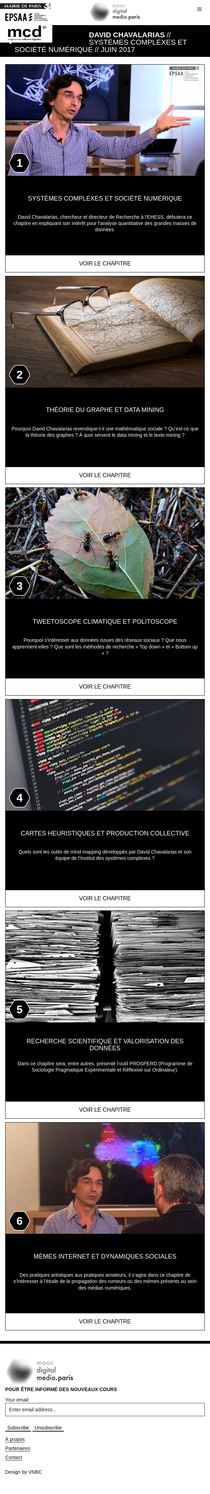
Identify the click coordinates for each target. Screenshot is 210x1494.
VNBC (35, 1472)
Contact (13, 1457)
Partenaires (17, 1448)
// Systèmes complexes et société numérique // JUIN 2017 (101, 42)
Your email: (17, 1400)
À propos (15, 1439)
